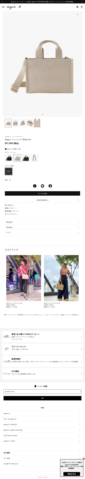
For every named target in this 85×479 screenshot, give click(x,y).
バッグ (46, 315)
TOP (5, 315)
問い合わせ (10, 205)
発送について (10, 208)
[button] (77, 7)
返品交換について (12, 211)
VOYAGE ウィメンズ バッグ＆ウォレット (29, 315)
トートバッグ (55, 315)
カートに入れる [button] (42, 193)
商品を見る (72, 474)
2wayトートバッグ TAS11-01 (69, 315)
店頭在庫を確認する (57, 200)
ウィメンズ (12, 315)
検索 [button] (42, 398)
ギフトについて (11, 214)
